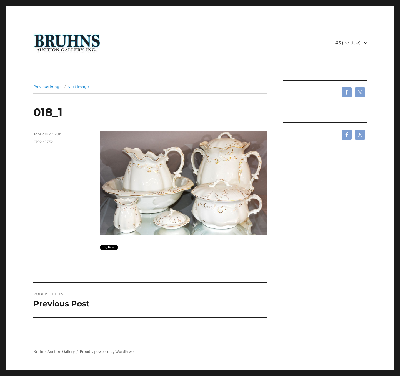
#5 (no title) (348, 42)
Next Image (78, 86)
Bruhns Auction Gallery (54, 351)
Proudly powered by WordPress (107, 351)
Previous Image (47, 86)
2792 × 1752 (43, 141)
